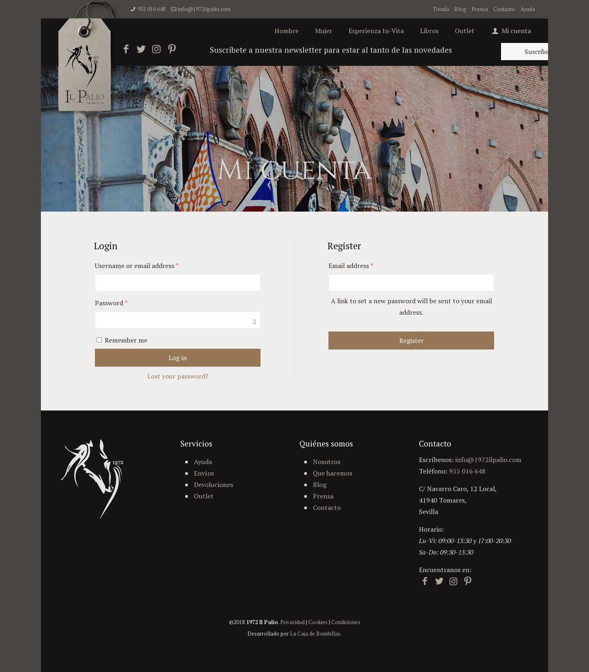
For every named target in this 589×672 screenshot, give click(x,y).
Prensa (480, 9)
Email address (350, 265)
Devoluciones (213, 484)
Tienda (441, 9)
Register (411, 340)
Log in (178, 357)
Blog (460, 9)
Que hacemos (332, 473)
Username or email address (137, 265)
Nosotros (326, 461)
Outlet (204, 496)
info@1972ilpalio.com (204, 9)
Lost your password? (177, 376)
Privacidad (292, 622)
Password (111, 302)
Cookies (318, 622)
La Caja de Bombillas (315, 633)
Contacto (504, 9)
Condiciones (345, 622)
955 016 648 (151, 9)
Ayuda (527, 9)
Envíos (204, 473)
